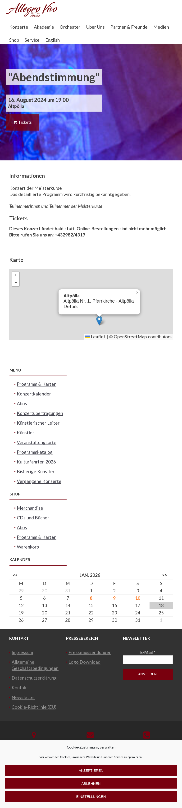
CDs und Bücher (33, 517)
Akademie (44, 27)
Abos (22, 403)
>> (164, 575)
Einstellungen (91, 796)
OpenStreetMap (130, 336)
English (52, 40)
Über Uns (95, 27)
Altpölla (16, 106)
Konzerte (18, 27)
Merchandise (30, 508)
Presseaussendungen (89, 652)
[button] (99, 321)
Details (71, 306)
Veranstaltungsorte (36, 442)
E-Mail (147, 652)
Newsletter (23, 697)
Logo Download (84, 662)
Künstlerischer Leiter (38, 423)
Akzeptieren (91, 770)
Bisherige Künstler (36, 471)
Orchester (70, 27)
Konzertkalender (34, 393)
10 (137, 598)
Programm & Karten (36, 384)
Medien (161, 27)
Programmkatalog (35, 452)
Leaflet (95, 336)
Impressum (22, 652)
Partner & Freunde (129, 27)
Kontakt (20, 687)
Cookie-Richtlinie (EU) (34, 707)
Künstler (25, 432)
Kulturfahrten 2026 (36, 461)
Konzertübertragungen (40, 413)
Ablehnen (91, 783)
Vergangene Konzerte (39, 481)
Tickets (22, 122)
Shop (14, 40)
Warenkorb (28, 546)
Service (32, 40)
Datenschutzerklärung (34, 678)
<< (15, 575)
